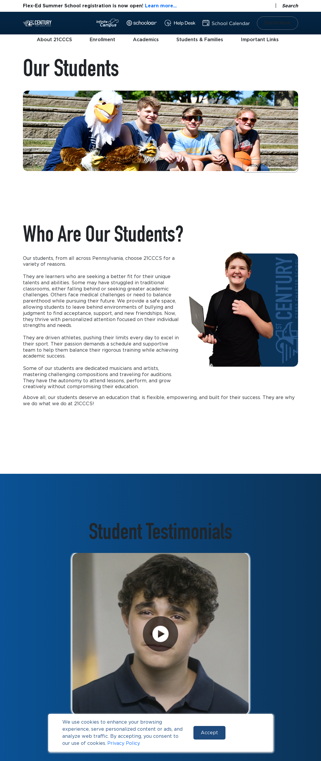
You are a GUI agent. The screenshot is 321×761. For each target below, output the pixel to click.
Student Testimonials (270, 165)
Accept (209, 732)
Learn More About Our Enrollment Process (83, 428)
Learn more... (161, 6)
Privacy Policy (123, 743)
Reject (245, 732)
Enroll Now (277, 23)
